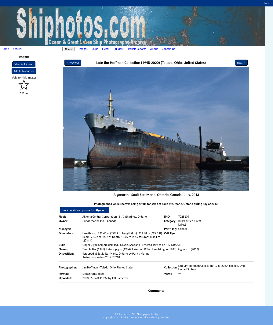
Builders (118, 49)
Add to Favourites (24, 71)
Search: (18, 49)
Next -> (241, 62)
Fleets (105, 49)
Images (83, 49)
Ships (95, 49)
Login (267, 3)
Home (5, 49)
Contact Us (168, 49)
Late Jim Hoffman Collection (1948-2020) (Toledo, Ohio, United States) (151, 62)
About (154, 49)
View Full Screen (23, 64)
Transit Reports (137, 49)
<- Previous (73, 62)
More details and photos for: (84, 210)
